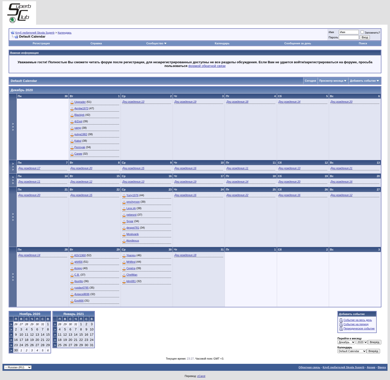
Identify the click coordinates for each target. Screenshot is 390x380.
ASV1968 (80, 255)
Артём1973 (81, 108)
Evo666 (79, 300)
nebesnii (131, 214)
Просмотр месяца (331, 80)
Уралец (131, 255)
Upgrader (80, 101)
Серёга (130, 268)
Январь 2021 (73, 314)
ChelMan (131, 274)
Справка (96, 43)
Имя (331, 32)
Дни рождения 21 (341, 168)
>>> (13, 126)
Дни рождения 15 (133, 168)
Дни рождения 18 (237, 101)
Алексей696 (82, 294)
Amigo (78, 268)
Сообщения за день (297, 43)
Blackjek (79, 114)
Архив (371, 367)
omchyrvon (133, 201)
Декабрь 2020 (22, 90)
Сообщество (156, 43)
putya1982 (80, 134)
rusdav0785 (81, 287)
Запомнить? (370, 32)
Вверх (382, 367)
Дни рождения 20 (341, 101)
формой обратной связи (207, 66)
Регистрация (41, 43)
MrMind (131, 261)
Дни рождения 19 (185, 101)
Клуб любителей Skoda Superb (34, 32)
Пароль (333, 37)
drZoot (78, 121)
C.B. (77, 274)
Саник (78, 153)
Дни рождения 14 (289, 101)
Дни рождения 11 (237, 168)
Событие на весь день (357, 319)
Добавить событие (363, 80)
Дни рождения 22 (237, 194)
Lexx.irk (131, 208)
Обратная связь (309, 367)
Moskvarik (132, 234)
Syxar (129, 221)
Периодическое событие (359, 328)
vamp (77, 127)
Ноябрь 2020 (29, 314)
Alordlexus (132, 240)
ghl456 (78, 261)
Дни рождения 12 (81, 181)
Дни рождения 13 (133, 101)
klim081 (131, 281)
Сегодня (310, 80)
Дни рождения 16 (185, 168)
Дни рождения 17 (29, 168)
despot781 (132, 227)
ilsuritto (78, 281)
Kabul (77, 140)
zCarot (201, 376)
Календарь (65, 32)
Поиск (363, 43)
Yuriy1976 (132, 195)
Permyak (79, 147)
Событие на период (356, 324)
